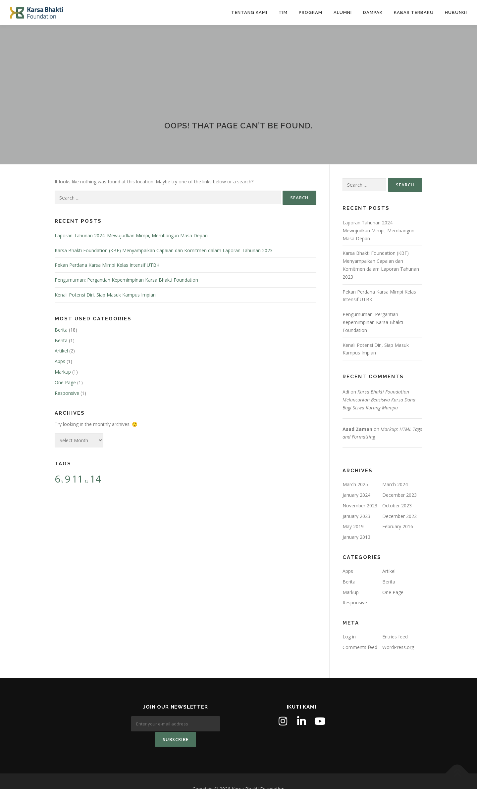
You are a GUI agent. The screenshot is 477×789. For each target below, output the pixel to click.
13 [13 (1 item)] (86, 481)
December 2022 (399, 516)
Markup (63, 372)
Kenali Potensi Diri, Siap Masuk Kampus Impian (105, 295)
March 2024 (395, 484)
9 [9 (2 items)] (68, 479)
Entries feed (395, 636)
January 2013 (356, 537)
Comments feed (360, 647)
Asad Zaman (357, 429)
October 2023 (397, 505)
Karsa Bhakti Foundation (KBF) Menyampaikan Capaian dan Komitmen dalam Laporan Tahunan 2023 (164, 250)
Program (310, 12)
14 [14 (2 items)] (95, 479)
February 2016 (397, 526)
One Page (65, 382)
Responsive (67, 393)
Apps (60, 361)
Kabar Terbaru (414, 12)
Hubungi (456, 12)
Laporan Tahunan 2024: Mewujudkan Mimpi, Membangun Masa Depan (131, 235)
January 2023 (356, 516)
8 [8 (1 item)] (63, 481)
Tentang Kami (249, 12)
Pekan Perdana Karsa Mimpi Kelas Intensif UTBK (107, 265)
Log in (349, 636)
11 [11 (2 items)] (77, 479)
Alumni (343, 12)
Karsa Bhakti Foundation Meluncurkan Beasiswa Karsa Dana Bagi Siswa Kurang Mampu (379, 400)
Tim (283, 12)
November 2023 (360, 505)
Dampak (373, 12)
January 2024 (356, 495)
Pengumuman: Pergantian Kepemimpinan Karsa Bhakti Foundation (126, 280)
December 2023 (399, 495)
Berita (61, 330)
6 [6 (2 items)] (57, 479)
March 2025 (355, 484)
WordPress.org (398, 647)
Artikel (61, 351)
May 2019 (353, 526)
